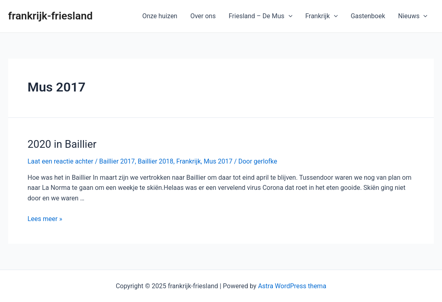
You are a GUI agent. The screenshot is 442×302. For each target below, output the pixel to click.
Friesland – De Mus (260, 16)
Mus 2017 (218, 161)
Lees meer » (45, 219)
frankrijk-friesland (50, 16)
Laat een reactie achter (60, 161)
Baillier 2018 (155, 161)
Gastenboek (368, 16)
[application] (289, 16)
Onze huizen (159, 16)
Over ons (203, 16)
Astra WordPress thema (292, 286)
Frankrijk (321, 16)
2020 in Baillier (62, 144)
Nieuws (412, 16)
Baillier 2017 (117, 161)
